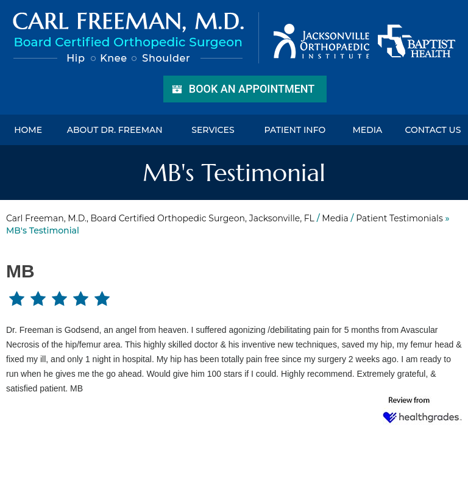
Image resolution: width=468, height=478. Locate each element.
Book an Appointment (251, 88)
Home (28, 129)
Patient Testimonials (399, 218)
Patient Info (294, 129)
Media (367, 129)
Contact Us (433, 129)
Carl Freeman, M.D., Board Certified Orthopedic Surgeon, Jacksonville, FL (160, 218)
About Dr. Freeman (115, 129)
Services (212, 129)
